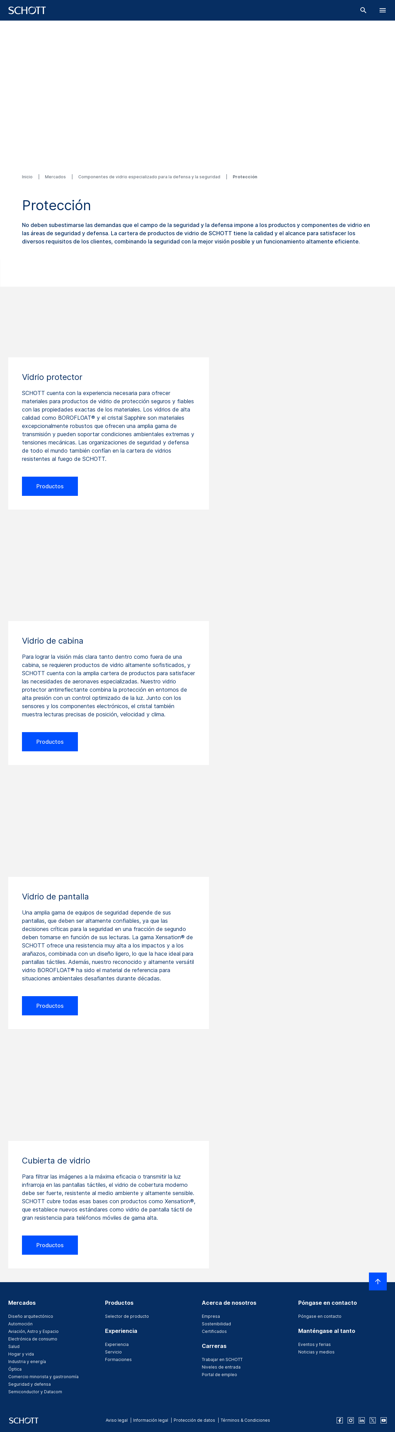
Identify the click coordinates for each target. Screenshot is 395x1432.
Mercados (56, 176)
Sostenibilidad (216, 1323)
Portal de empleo (219, 1374)
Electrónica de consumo (32, 1338)
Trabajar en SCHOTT (222, 1359)
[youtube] (384, 1420)
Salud (14, 1346)
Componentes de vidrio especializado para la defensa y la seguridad (149, 176)
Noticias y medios (316, 1352)
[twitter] (373, 1420)
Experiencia (117, 1344)
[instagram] (351, 1420)
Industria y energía (27, 1361)
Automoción (20, 1323)
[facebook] (340, 1420)
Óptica (15, 1369)
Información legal (150, 1420)
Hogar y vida (21, 1354)
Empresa (211, 1316)
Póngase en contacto (319, 1316)
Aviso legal (117, 1420)
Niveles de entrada (221, 1367)
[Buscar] (363, 10)
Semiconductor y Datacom (35, 1391)
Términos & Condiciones (245, 1420)
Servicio (113, 1352)
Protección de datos (194, 1420)
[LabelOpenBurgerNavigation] (383, 10)
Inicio (28, 176)
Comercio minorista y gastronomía (43, 1376)
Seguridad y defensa (29, 1384)
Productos (49, 486)
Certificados (214, 1331)
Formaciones (118, 1359)
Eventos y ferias (314, 1344)
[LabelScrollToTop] (378, 1281)
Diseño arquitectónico (30, 1316)
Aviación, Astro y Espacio (33, 1331)
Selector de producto (127, 1316)
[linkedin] (362, 1420)
